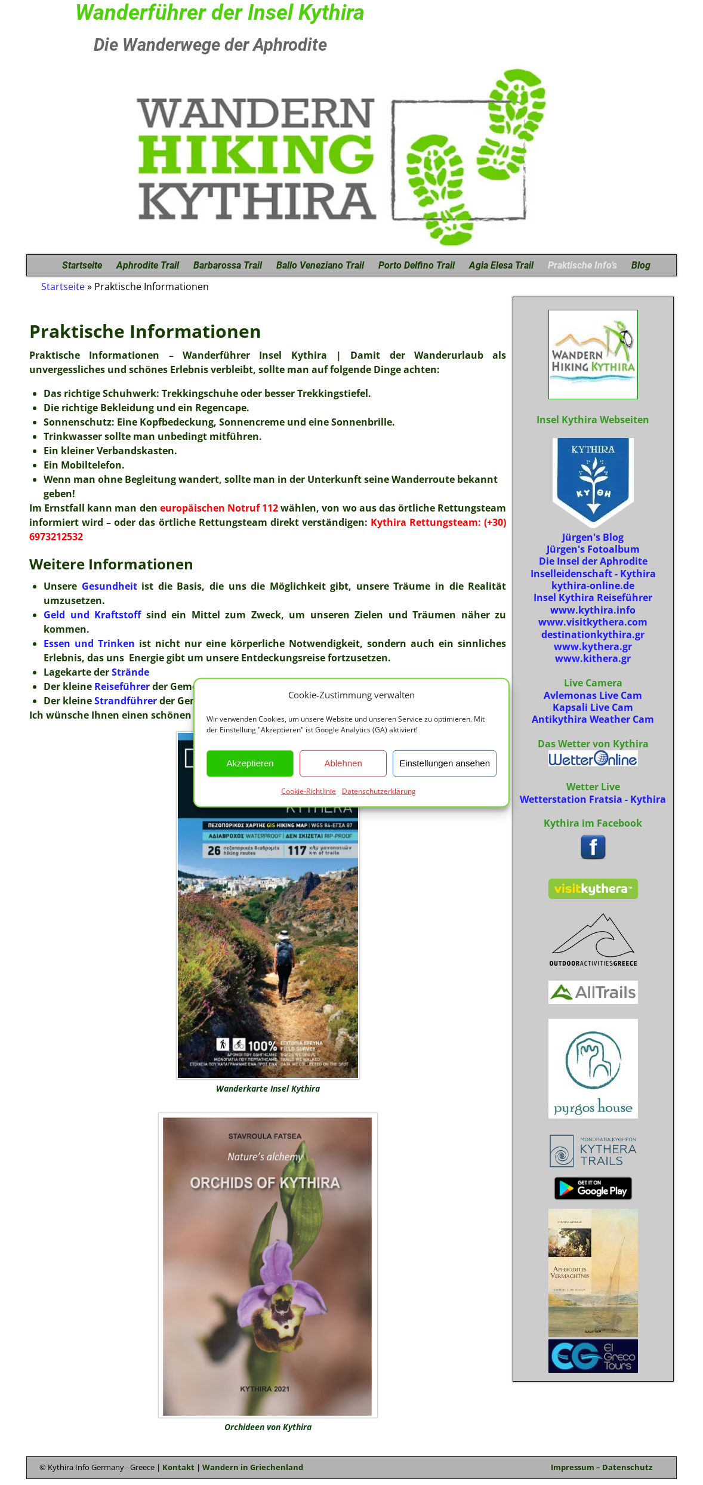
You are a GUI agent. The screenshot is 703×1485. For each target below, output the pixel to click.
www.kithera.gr (593, 658)
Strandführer (125, 700)
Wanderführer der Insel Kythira (220, 12)
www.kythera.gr (593, 646)
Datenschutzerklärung (379, 790)
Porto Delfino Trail (416, 265)
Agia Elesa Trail (501, 265)
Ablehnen (343, 763)
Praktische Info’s (582, 265)
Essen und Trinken (89, 643)
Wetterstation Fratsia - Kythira (593, 799)
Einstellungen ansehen (444, 763)
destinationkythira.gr (593, 634)
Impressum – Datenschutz (601, 1467)
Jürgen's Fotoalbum (593, 549)
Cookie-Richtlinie (308, 790)
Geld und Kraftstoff (92, 614)
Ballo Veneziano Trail (320, 265)
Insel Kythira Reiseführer (593, 597)
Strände (130, 672)
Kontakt (178, 1467)
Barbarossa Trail (227, 265)
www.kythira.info (593, 610)
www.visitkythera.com (593, 621)
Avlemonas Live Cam (593, 695)
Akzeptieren (249, 763)
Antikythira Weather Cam (593, 719)
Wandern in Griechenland (252, 1467)
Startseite (82, 265)
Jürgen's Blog (593, 537)
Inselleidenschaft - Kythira (593, 573)
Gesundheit (112, 586)
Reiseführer (122, 686)
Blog (640, 265)
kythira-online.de (592, 585)
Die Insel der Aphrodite (593, 561)
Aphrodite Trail (147, 265)
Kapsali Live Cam (593, 707)
